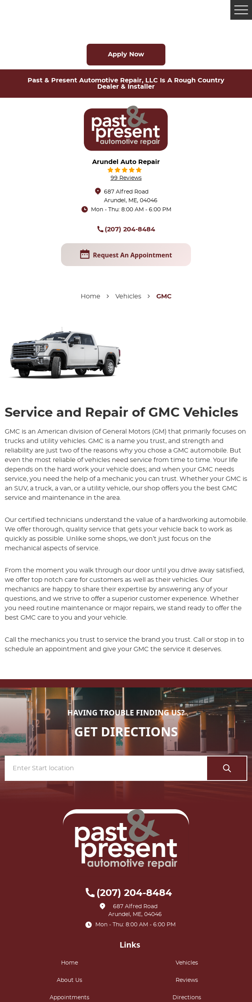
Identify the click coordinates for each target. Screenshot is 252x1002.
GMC (164, 296)
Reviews (187, 980)
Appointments (69, 997)
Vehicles (128, 296)
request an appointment (126, 254)
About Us (69, 980)
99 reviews (126, 178)
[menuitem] (71, 963)
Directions (186, 997)
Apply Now (126, 54)
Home (90, 296)
